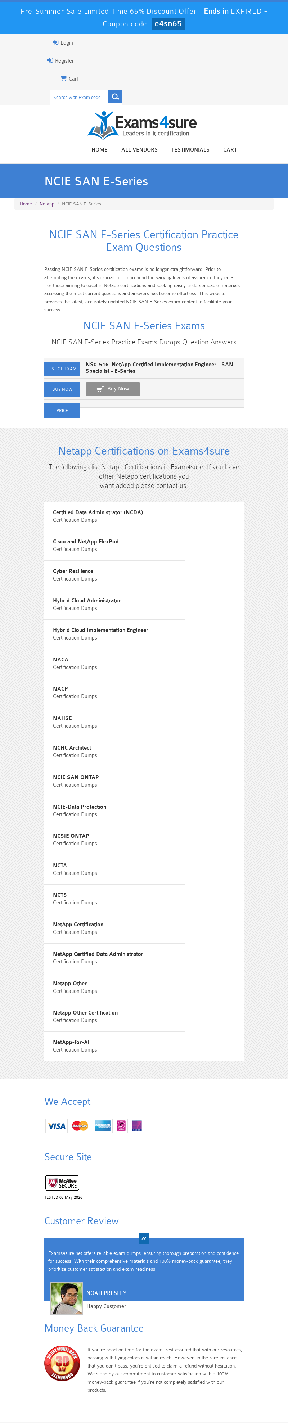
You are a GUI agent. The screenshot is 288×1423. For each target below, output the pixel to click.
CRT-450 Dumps (207, 1338)
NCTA (31, 795)
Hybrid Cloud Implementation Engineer (72, 632)
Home (131, 151)
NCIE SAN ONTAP (178, 713)
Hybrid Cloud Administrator (189, 591)
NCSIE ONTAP (173, 754)
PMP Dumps (39, 1335)
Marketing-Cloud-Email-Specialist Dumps (248, 1344)
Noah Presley (75, 1197)
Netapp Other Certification (187, 876)
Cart (261, 151)
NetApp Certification (49, 835)
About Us (66, 1396)
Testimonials (222, 151)
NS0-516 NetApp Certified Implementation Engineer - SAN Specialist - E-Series (153, 383)
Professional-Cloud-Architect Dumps (165, 1344)
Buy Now (87, 400)
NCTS (162, 795)
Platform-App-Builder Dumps (39, 1365)
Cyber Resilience (44, 591)
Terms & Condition (145, 1396)
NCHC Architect (43, 713)
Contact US (190, 1396)
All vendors (171, 151)
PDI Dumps (81, 1359)
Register (29, 60)
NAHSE (164, 673)
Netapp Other (41, 876)
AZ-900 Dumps (123, 1362)
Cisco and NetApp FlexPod (188, 551)
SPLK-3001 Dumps (207, 1362)
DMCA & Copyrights (238, 1396)
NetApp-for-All (43, 917)
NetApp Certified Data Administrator (200, 835)
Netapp (47, 209)
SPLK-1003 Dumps (165, 1362)
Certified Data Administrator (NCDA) (69, 551)
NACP (31, 673)
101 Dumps (81, 1335)
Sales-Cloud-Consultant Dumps (123, 1341)
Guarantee (101, 1396)
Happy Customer (75, 1210)
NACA (163, 632)
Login (31, 42)
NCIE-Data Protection (50, 754)
